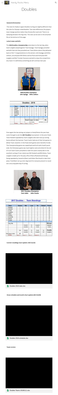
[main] (29, 9)
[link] (29, 270)
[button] (2, 2)
